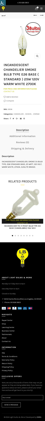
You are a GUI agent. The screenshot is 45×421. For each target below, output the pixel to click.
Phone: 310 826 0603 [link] (12, 302)
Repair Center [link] (7, 320)
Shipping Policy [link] (8, 367)
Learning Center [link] (8, 327)
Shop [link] (4, 324)
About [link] (4, 338)
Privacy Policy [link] (7, 370)
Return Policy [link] (7, 363)
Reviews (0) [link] (22, 142)
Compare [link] (10, 101)
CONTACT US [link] (9, 91)
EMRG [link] (39, 417)
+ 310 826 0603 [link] (23, 3)
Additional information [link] (22, 136)
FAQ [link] (3, 353)
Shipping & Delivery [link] (22, 148)
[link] (3, 3)
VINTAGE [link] (36, 114)
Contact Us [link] (6, 341)
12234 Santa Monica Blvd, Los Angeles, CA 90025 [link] (23, 299)
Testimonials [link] (7, 334)
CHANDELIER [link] (19, 114)
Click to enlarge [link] (37, 56)
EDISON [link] (28, 114)
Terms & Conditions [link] (9, 356)
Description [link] (22, 130)
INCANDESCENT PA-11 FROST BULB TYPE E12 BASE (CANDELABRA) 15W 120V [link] (22, 227)
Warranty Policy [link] (8, 360)
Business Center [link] (8, 331)
